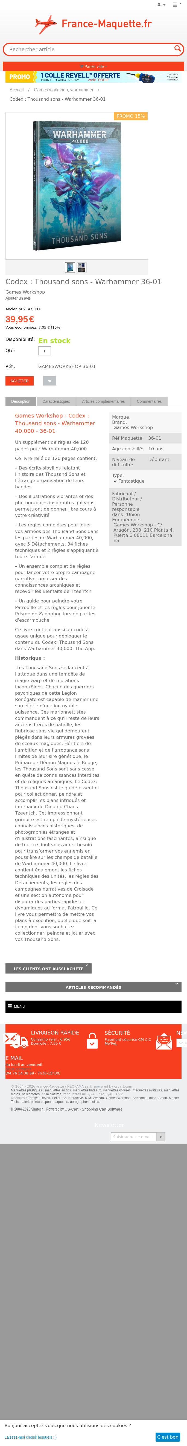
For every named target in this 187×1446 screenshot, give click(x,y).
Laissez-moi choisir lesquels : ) (31, 1437)
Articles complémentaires (103, 401)
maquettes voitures (117, 1090)
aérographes (79, 1102)
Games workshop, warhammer (64, 90)
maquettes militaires (147, 1090)
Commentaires (149, 401)
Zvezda (98, 1098)
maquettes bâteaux (87, 1090)
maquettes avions (58, 1090)
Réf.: (10, 366)
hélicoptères (31, 1094)
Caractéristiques (56, 401)
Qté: (10, 350)
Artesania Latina (144, 1098)
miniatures (53, 1094)
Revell (45, 1098)
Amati (162, 1098)
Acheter (19, 381)
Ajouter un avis (18, 298)
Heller (56, 1098)
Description (20, 401)
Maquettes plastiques (26, 1090)
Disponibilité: (20, 339)
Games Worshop (118, 1098)
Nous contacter (18, 1069)
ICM (88, 1098)
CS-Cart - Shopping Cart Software (93, 1109)
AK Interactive (73, 1098)
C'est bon (168, 1437)
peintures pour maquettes (49, 1102)
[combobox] (93, 49)
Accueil (17, 90)
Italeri (25, 1102)
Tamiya (33, 1098)
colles (94, 1102)
